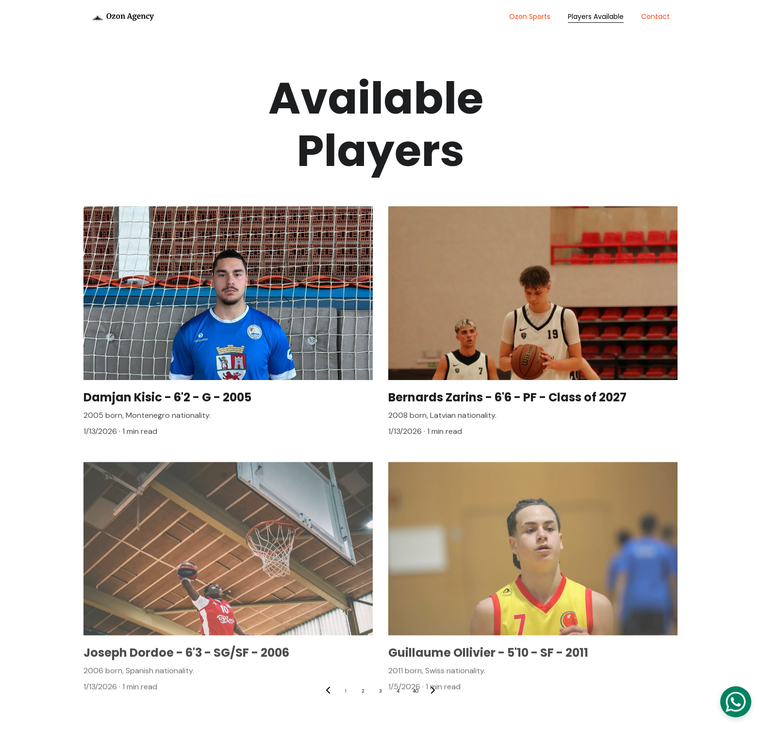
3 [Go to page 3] (380, 691)
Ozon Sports (529, 16)
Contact (655, 16)
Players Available (596, 16)
